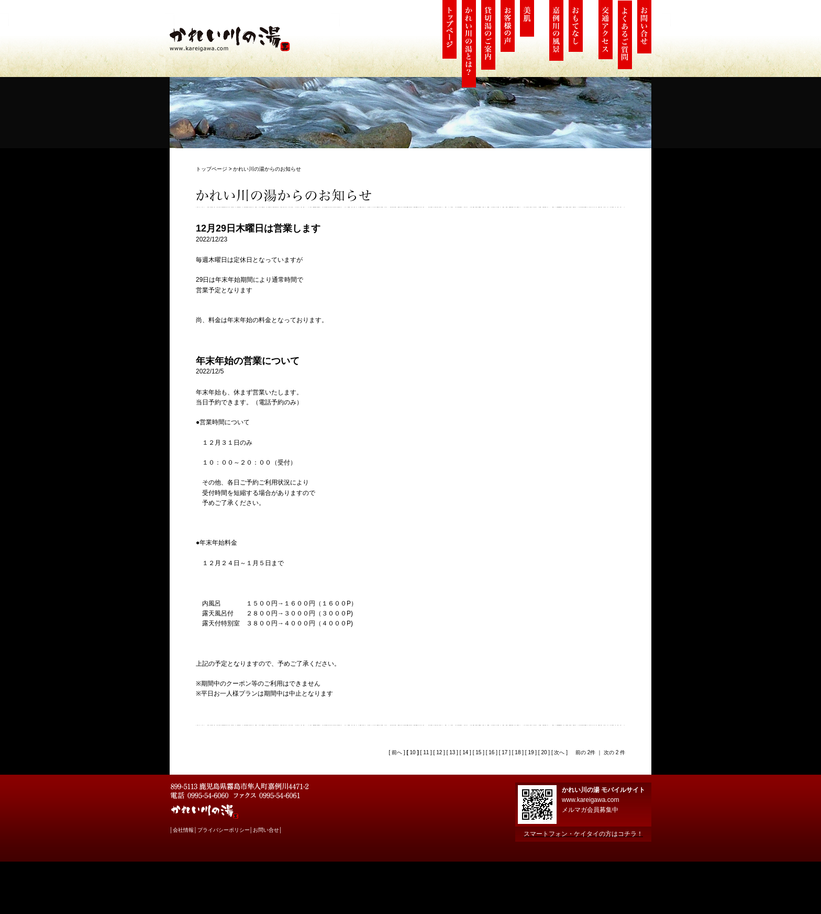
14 (465, 752)
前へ (396, 752)
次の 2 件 (614, 752)
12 (439, 752)
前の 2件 (585, 752)
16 (491, 752)
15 (478, 752)
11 (426, 752)
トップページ (211, 169)
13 (452, 752)
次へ (559, 752)
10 (413, 752)
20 (544, 752)
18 (517, 752)
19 (531, 752)
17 (504, 752)
